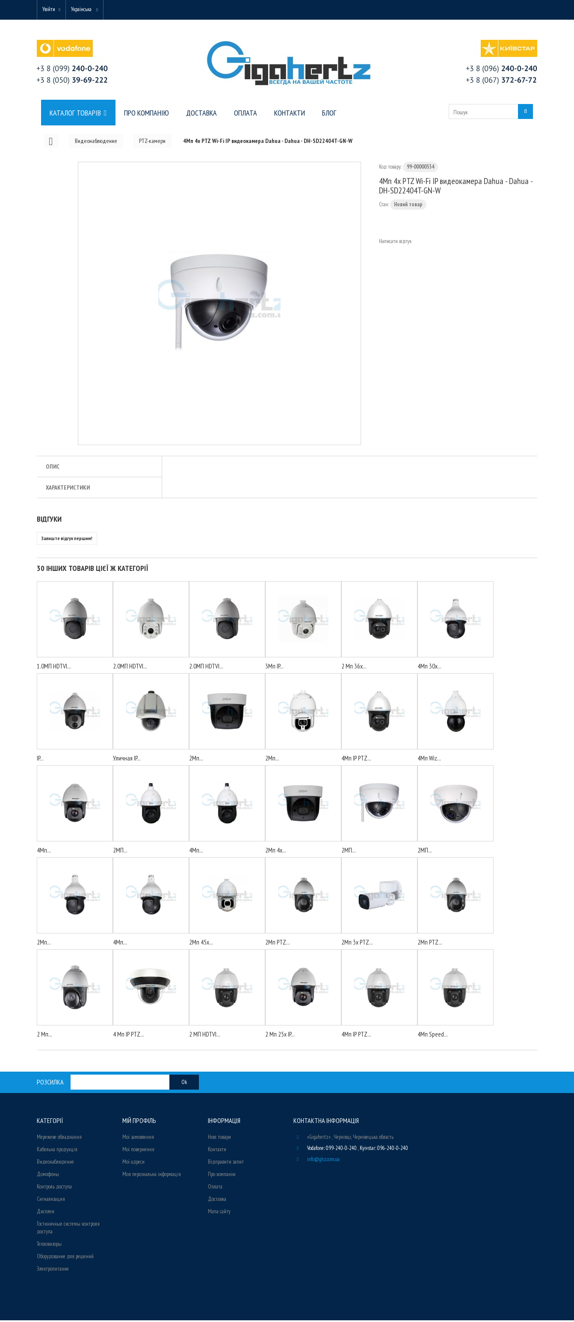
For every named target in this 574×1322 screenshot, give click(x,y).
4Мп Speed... (432, 1036)
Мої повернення (138, 1151)
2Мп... (196, 760)
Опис (52, 468)
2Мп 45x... (201, 944)
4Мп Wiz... (429, 760)
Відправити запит (226, 1163)
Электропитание (53, 1270)
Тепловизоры (49, 1245)
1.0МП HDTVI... (54, 668)
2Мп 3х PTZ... (357, 944)
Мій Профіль (139, 1122)
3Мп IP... (274, 668)
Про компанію (221, 1175)
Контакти (217, 1151)
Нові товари (219, 1138)
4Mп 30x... (429, 668)
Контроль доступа (54, 1188)
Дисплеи (45, 1213)
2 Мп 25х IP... (280, 1036)
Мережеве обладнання (59, 1138)
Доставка (217, 1200)
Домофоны (48, 1175)
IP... (40, 760)
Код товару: (390, 168)
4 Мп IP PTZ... (128, 1036)
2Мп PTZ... (277, 944)
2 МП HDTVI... (204, 1036)
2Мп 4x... (275, 852)
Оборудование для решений (65, 1258)
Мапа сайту (219, 1213)
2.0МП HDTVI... (130, 668)
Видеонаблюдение (55, 1163)
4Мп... (44, 852)
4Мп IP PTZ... (356, 760)
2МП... (120, 852)
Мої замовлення (138, 1138)
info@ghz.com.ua (323, 1161)
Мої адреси (133, 1163)
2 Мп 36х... (354, 668)
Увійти (50, 9)
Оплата (215, 1188)
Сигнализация (51, 1200)
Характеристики (68, 489)
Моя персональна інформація (151, 1175)
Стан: (384, 206)
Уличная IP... (127, 760)
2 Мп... (44, 1036)
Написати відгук (395, 243)
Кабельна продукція (57, 1151)
